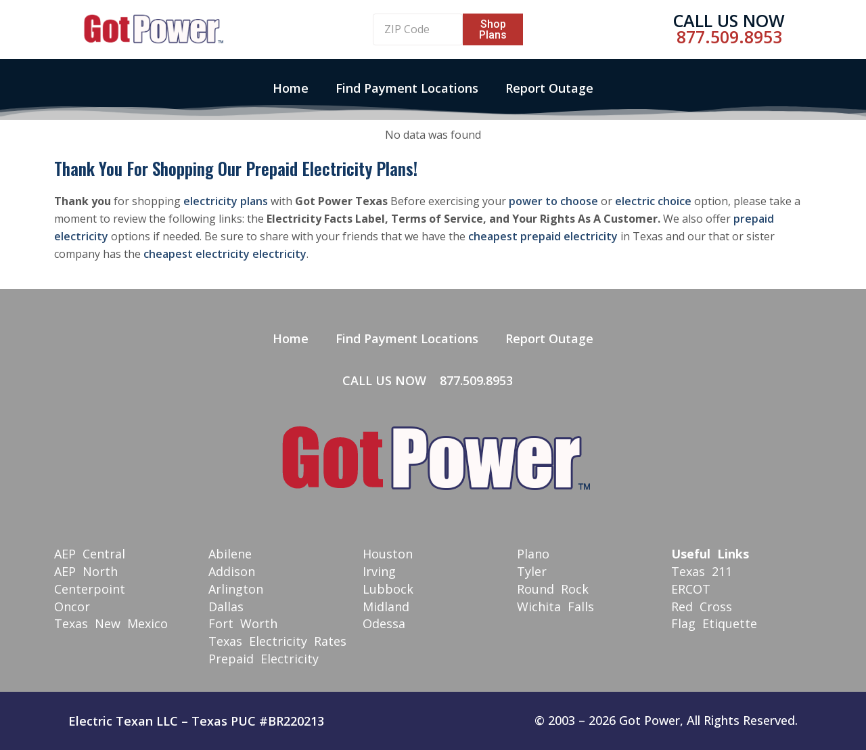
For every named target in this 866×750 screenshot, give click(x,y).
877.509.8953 (729, 36)
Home (291, 88)
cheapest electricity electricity (224, 253)
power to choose (553, 201)
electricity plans (225, 201)
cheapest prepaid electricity (543, 236)
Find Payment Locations (407, 88)
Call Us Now (729, 20)
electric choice (653, 201)
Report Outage (549, 88)
